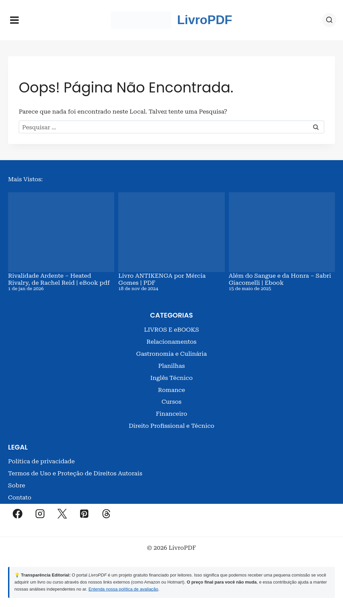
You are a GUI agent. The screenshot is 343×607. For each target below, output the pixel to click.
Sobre (16, 482)
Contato (19, 494)
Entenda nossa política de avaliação (123, 586)
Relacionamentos (171, 338)
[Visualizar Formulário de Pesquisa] (329, 20)
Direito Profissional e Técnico (171, 423)
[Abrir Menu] (14, 20)
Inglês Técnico (171, 375)
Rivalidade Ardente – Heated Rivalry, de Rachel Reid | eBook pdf (59, 277)
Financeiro (171, 411)
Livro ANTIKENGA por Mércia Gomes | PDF (162, 277)
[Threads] (106, 511)
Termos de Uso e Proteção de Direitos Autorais (75, 470)
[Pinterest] (84, 511)
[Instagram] (40, 511)
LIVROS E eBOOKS (171, 326)
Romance (171, 387)
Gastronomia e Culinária (171, 350)
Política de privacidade (41, 458)
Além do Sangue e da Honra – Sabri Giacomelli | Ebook (280, 277)
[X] (62, 511)
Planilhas (171, 362)
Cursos (171, 399)
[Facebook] (17, 511)
